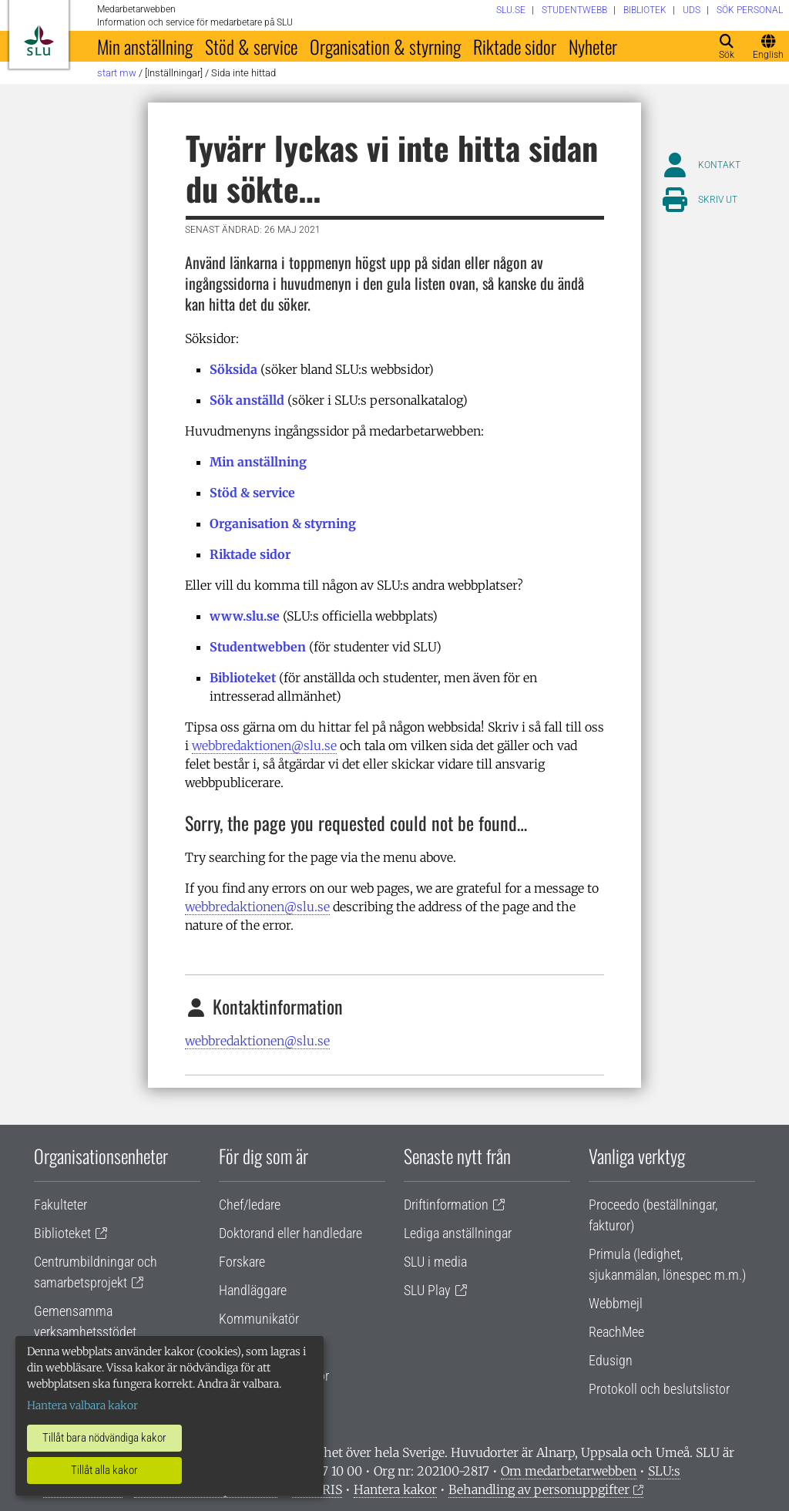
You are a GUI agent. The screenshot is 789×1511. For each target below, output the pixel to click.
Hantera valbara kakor (82, 1405)
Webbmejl (616, 1303)
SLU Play (427, 1290)
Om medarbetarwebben (568, 1471)
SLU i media (435, 1262)
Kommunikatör (259, 1319)
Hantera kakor (395, 1489)
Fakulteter (60, 1204)
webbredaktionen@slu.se (264, 745)
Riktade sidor (514, 46)
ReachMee (616, 1332)
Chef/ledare (249, 1204)
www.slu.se (245, 616)
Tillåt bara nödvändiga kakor (104, 1438)
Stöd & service (251, 46)
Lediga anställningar (458, 1233)
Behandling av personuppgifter (539, 1489)
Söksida (233, 369)
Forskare (242, 1262)
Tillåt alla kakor (104, 1470)
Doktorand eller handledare (290, 1233)
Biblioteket (243, 677)
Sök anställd (247, 400)
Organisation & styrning (385, 46)
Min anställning (145, 46)
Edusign (611, 1360)
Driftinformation (446, 1204)
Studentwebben (258, 647)
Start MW (116, 73)
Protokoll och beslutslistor (659, 1389)
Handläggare (253, 1290)
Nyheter (593, 46)
